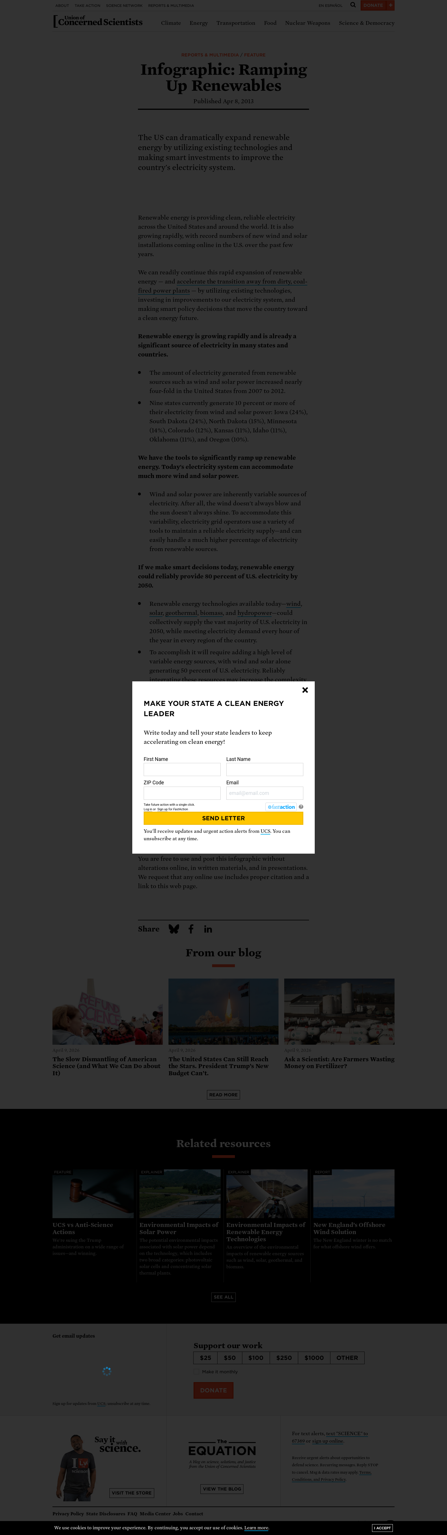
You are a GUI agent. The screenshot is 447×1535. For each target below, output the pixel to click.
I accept (382, 1528)
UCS (265, 831)
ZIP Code (182, 790)
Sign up (162, 809)
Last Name (264, 766)
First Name (182, 766)
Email (264, 790)
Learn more (256, 1527)
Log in (148, 809)
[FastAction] (281, 807)
